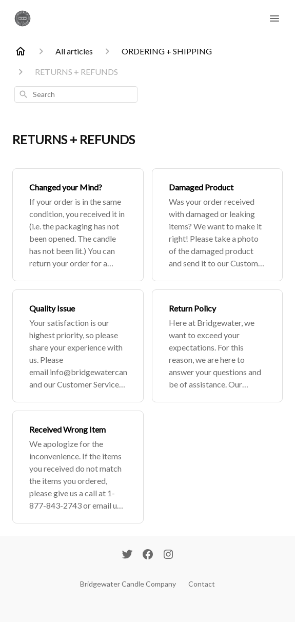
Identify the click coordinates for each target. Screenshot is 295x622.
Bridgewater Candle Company (128, 583)
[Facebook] (148, 555)
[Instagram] (168, 555)
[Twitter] (127, 555)
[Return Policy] (217, 345)
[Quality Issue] (78, 345)
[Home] (20, 51)
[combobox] (75, 94)
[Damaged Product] (217, 224)
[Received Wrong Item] (78, 467)
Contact (201, 583)
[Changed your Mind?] (78, 224)
